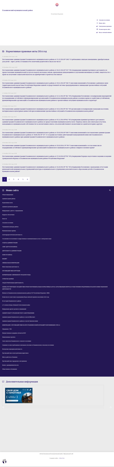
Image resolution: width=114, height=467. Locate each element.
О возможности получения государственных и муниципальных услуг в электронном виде (26, 238)
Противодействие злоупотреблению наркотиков (15, 353)
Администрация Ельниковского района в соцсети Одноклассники (20, 321)
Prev (3, 407)
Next (111, 407)
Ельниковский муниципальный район (17, 10)
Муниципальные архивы (9, 230)
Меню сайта (102, 23)
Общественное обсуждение (9, 369)
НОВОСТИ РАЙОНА (7, 254)
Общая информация (7, 194)
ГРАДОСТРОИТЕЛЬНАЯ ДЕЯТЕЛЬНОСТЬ (12, 282)
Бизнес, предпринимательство (10, 365)
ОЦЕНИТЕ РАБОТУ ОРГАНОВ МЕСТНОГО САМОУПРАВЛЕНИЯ (18, 313)
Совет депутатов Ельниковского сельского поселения (16, 341)
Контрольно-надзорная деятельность (12, 349)
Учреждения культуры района (10, 226)
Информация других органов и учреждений (14, 309)
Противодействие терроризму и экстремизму (14, 361)
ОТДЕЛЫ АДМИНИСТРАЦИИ (10, 242)
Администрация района (8, 198)
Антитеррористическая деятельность (12, 234)
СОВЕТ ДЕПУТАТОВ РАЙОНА (9, 246)
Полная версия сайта (104, 29)
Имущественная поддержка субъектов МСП (14, 333)
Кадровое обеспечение (8, 214)
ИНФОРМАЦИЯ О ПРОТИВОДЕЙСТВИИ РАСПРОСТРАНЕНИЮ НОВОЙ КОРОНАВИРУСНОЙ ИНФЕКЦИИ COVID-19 (31, 325)
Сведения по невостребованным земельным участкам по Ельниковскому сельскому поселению (28, 345)
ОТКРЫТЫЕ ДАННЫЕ (8, 278)
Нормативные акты (7, 202)
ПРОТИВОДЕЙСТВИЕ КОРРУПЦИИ (11, 270)
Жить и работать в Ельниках (9, 357)
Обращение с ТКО (7, 329)
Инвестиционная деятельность (10, 266)
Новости (4, 218)
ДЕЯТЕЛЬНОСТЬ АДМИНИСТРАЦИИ (11, 250)
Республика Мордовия (57, 14)
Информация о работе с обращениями (12, 210)
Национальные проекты (8, 337)
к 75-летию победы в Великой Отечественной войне (16, 305)
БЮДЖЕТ (4, 258)
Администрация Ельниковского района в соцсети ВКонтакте (18, 317)
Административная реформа (10, 206)
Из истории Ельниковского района (11, 301)
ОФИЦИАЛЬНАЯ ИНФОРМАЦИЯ (10, 262)
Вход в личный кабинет (105, 32)
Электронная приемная (105, 26)
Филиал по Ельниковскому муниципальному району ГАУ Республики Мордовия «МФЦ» (26, 293)
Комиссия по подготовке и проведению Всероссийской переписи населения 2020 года (25, 297)
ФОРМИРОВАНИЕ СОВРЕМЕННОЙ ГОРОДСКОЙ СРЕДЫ (16, 274)
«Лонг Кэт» (62, 458)
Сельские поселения (104, 20)
